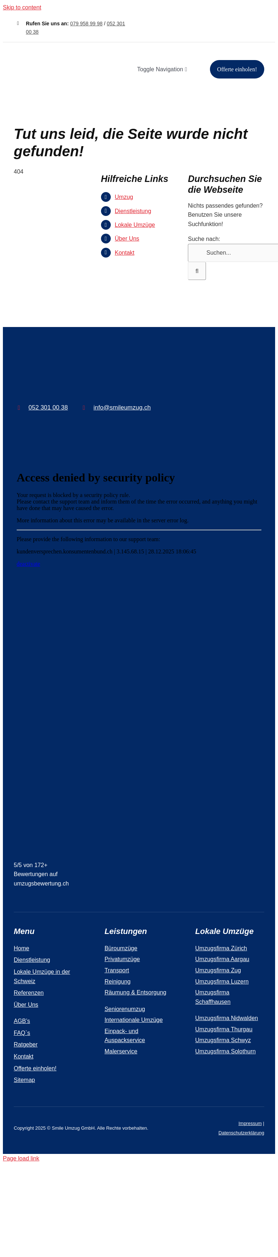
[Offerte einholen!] (237, 69)
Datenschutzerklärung (241, 1132)
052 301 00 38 (48, 407)
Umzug (124, 197)
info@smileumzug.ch (122, 407)
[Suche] (197, 271)
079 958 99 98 (86, 23)
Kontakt (124, 253)
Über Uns (127, 238)
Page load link (21, 1158)
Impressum (250, 1123)
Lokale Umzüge (135, 225)
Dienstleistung (133, 211)
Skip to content (22, 7)
